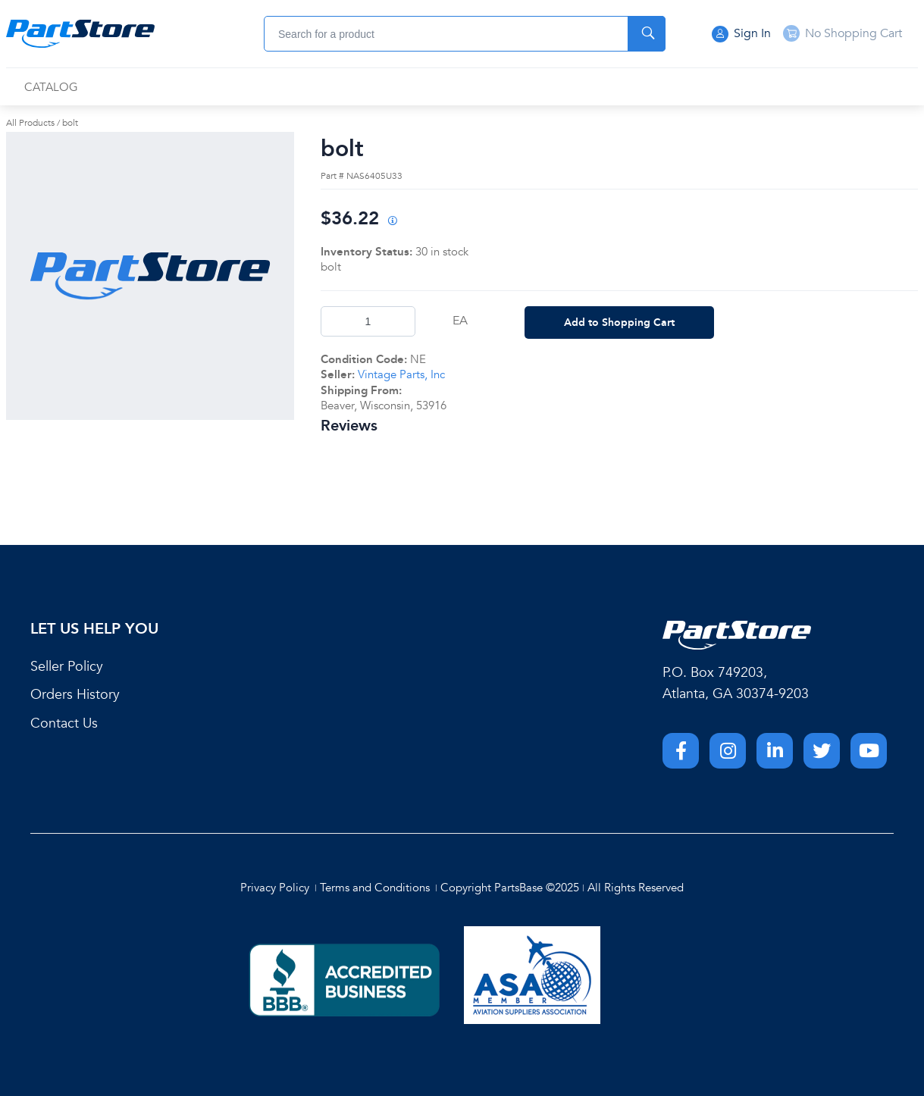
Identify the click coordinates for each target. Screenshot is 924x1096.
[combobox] (465, 34)
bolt (70, 123)
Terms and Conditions (375, 887)
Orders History (75, 694)
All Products (30, 123)
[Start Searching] (647, 34)
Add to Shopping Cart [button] (619, 322)
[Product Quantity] (368, 321)
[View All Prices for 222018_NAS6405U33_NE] (392, 222)
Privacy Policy (274, 887)
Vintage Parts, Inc (401, 374)
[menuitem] (51, 87)
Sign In (741, 34)
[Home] (80, 34)
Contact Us (64, 723)
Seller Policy (66, 666)
